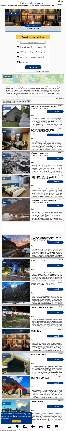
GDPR (7, 418)
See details (55, 111)
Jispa (4, 108)
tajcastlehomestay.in (33, 3)
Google (29, 413)
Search (33, 67)
